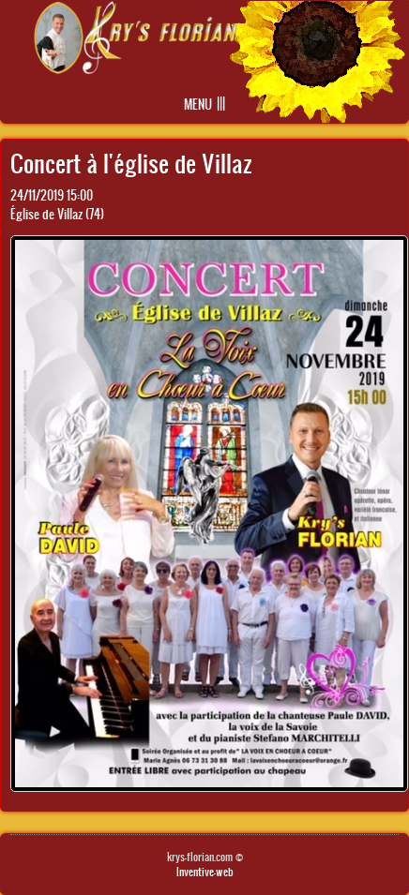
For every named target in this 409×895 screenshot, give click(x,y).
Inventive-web (205, 871)
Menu (198, 104)
